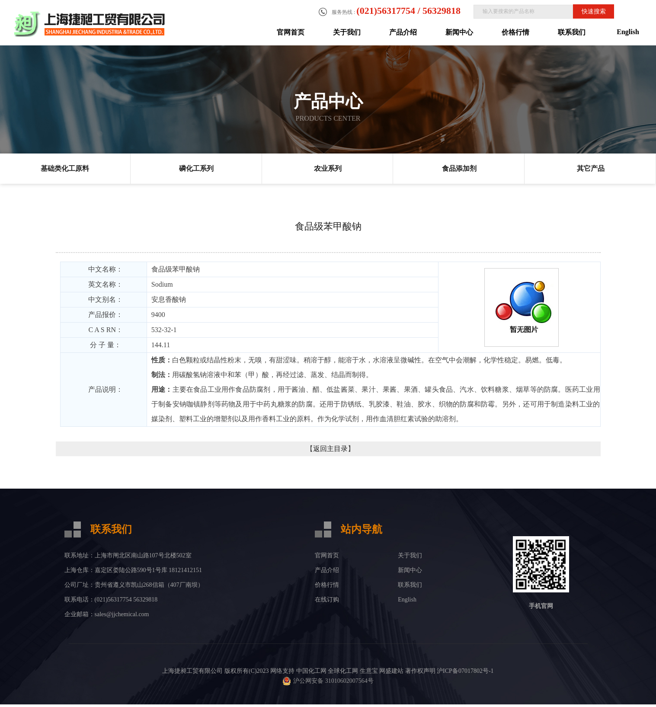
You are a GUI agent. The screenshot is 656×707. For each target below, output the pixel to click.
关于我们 (347, 32)
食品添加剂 (459, 168)
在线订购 (327, 599)
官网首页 (290, 32)
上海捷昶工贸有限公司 (192, 671)
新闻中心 (459, 32)
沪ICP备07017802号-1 (465, 671)
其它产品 (591, 168)
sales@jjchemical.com (122, 614)
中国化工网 (311, 671)
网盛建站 (391, 671)
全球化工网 (343, 671)
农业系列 (328, 168)
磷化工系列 (196, 168)
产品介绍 (403, 32)
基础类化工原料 (65, 168)
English (628, 31)
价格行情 (515, 32)
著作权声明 (420, 671)
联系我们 (572, 32)
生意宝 (369, 671)
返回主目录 (330, 448)
